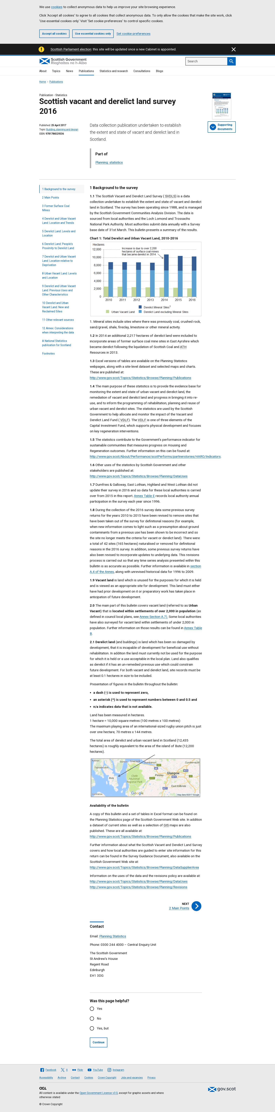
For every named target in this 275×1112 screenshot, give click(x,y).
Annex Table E (144, 496)
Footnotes (48, 353)
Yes (99, 1009)
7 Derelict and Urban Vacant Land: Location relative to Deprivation (59, 261)
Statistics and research (114, 71)
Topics (56, 71)
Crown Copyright (107, 1077)
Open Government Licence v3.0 (99, 1093)
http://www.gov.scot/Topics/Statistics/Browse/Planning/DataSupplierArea (144, 867)
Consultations (141, 71)
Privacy (151, 1077)
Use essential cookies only (93, 33)
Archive (62, 1077)
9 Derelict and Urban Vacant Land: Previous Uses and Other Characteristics (59, 290)
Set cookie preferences (133, 34)
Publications (86, 71)
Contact (75, 1077)
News (69, 71)
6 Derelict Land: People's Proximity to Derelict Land (58, 246)
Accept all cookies (54, 33)
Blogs (159, 71)
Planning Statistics (112, 936)
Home (42, 81)
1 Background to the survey (58, 189)
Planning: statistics (109, 162)
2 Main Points (50, 197)
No (99, 1018)
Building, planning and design (62, 129)
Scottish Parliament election (71, 49)
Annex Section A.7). (154, 617)
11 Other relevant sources (58, 319)
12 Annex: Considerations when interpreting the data (58, 330)
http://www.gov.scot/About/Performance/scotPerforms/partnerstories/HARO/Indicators (155, 456)
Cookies (88, 1077)
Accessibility (46, 1077)
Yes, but (103, 1028)
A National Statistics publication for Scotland (56, 343)
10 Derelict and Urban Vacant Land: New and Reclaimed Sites (55, 307)
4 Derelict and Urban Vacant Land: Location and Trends (59, 221)
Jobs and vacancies (132, 1077)
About (42, 71)
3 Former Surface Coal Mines (55, 208)
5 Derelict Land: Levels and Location (58, 233)
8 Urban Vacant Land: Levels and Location (59, 275)
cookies (56, 7)
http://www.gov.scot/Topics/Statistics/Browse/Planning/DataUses (138, 476)
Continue (99, 1042)
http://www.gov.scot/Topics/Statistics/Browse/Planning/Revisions (138, 887)
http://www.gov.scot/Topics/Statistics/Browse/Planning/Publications (140, 378)
